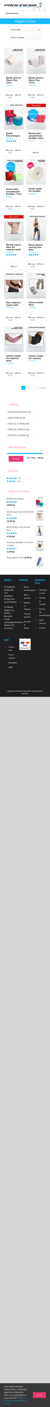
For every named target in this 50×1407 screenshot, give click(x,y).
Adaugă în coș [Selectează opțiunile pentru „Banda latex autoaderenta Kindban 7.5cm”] (10, 208)
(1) (13, 481)
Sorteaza (16, 30)
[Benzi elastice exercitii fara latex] (36, 228)
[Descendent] (38, 29)
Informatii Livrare (42, 592)
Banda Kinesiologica (13, 134)
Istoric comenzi (12, 656)
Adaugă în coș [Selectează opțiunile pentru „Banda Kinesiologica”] (10, 151)
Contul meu (11, 649)
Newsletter (12, 663)
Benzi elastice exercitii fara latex (36, 247)
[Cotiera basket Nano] (36, 286)
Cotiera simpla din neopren (36, 357)
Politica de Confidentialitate (42, 612)
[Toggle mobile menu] (44, 9)
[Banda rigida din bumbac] (36, 172)
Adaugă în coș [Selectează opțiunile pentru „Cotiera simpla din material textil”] (10, 374)
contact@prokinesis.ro (13, 622)
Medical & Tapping (27, 606)
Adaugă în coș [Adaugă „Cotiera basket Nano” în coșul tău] (32, 319)
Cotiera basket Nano (36, 304)
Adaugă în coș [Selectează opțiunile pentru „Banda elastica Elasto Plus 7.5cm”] (32, 96)
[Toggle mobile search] (39, 9)
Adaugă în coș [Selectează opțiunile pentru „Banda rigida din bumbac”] (32, 208)
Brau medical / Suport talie (13, 304)
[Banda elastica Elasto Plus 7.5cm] (36, 61)
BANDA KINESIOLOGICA (18, 412)
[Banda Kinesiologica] (14, 117)
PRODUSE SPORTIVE (16, 429)
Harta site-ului (42, 622)
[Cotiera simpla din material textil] (14, 339)
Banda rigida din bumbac (35, 190)
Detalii (19, 95)
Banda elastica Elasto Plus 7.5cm (36, 80)
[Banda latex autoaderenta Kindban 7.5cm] (14, 172)
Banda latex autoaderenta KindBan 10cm (36, 136)
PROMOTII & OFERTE (17, 435)
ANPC (11, 667)
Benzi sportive (27, 596)
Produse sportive (27, 615)
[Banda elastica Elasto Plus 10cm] (14, 61)
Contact (42, 628)
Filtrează (16, 459)
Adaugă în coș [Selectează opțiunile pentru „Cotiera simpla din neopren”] (32, 374)
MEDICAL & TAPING (16, 424)
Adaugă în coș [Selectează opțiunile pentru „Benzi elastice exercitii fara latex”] (32, 265)
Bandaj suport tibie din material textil (13, 247)
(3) (13, 478)
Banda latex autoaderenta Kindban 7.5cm (13, 192)
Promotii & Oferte (27, 625)
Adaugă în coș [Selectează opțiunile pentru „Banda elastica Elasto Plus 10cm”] (10, 96)
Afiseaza (17, 37)
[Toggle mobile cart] (34, 9)
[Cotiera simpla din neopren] (36, 339)
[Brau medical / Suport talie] (14, 286)
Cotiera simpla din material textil (13, 358)
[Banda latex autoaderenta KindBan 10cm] (36, 117)
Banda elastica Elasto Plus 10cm (13, 80)
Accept (39, 1395)
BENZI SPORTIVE (15, 418)
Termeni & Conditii (42, 601)
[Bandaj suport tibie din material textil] (14, 228)
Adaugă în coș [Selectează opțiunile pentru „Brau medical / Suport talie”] (10, 319)
